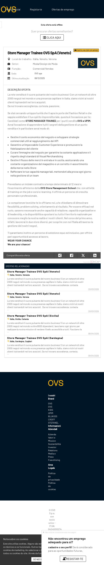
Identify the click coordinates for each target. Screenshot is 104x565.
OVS (50, 403)
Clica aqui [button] (52, 37)
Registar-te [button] (72, 559)
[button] (95, 255)
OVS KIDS (50, 408)
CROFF (51, 419)
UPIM (50, 413)
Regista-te (36, 9)
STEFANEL (52, 422)
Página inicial (13, 9)
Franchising (54, 460)
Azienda (52, 434)
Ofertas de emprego (63, 9)
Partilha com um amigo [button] (86, 50)
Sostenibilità (54, 444)
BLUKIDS (52, 416)
